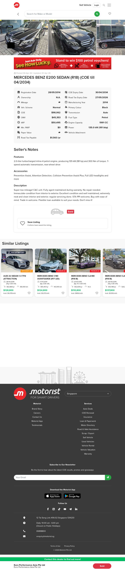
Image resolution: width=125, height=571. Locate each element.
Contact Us (37, 417)
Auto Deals (88, 409)
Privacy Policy (69, 546)
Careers (37, 413)
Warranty (88, 454)
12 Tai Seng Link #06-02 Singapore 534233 (55, 518)
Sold (102, 566)
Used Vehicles (88, 441)
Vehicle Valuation (88, 450)
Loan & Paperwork (88, 421)
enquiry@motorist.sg (45, 536)
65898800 (41, 531)
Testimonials (37, 425)
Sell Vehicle (85, 5)
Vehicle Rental (88, 445)
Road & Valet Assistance (88, 429)
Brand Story (37, 409)
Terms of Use (55, 546)
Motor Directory (88, 425)
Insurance (88, 417)
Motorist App (37, 421)
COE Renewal (88, 413)
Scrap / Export (88, 433)
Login (96, 5)
